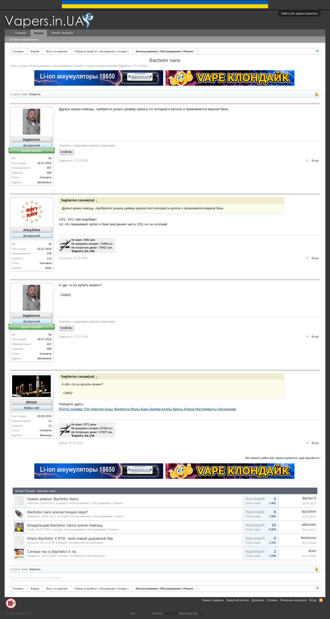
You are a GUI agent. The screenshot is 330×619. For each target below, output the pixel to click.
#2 (307, 258)
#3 (307, 336)
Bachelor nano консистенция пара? (57, 512)
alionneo (309, 524)
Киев (48, 267)
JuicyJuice (31, 230)
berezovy (33, 542)
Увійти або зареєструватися (299, 13)
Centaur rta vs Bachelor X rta (51, 552)
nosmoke (33, 503)
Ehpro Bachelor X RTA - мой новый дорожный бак (70, 538)
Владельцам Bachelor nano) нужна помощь (65, 525)
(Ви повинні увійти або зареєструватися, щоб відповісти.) (282, 457)
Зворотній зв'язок (237, 600)
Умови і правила (62, 32)
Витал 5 (309, 498)
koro (312, 551)
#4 (307, 443)
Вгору (315, 160)
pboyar (31, 402)
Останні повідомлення (24, 39)
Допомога (257, 600)
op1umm (308, 511)
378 (49, 253)
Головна (20, 32)
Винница (46, 435)
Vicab (30, 529)
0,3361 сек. (144, 613)
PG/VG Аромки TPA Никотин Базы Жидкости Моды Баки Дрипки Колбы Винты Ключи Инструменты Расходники (147, 409)
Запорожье (44, 182)
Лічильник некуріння (293, 600)
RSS (321, 600)
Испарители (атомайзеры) (86, 542)
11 (50, 420)
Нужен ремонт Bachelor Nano (53, 499)
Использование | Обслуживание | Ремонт (57, 65)
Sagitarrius (124, 65)
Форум (39, 33)
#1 (307, 160)
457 (49, 167)
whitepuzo (33, 516)
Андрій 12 (33, 555)
